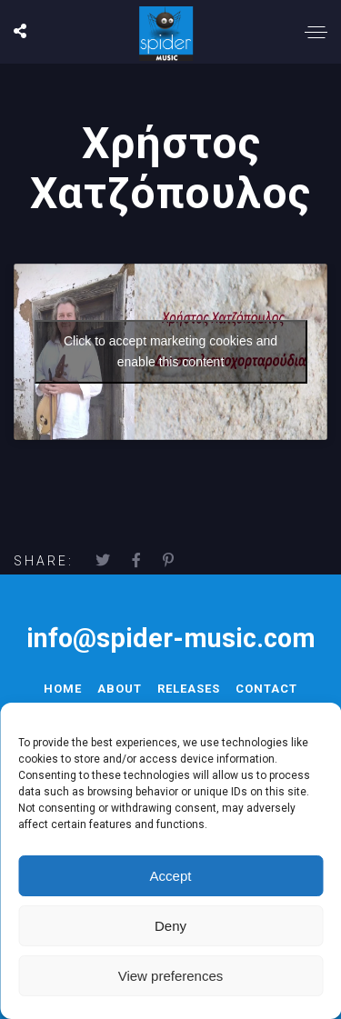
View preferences (171, 976)
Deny (170, 926)
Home (63, 688)
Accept (171, 876)
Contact (266, 688)
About (119, 688)
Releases (188, 688)
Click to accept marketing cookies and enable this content (170, 351)
